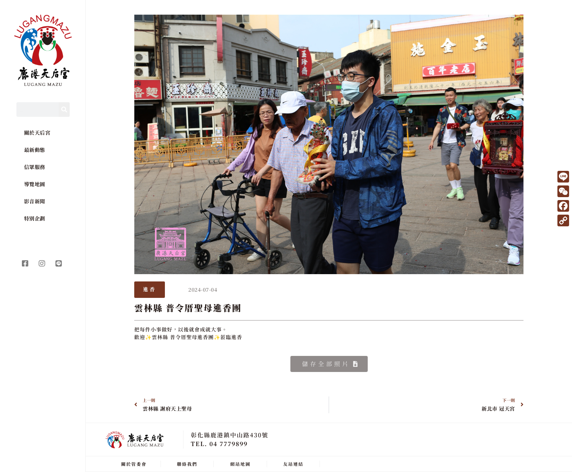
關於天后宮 (37, 132)
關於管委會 (134, 464)
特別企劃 (34, 218)
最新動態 (34, 149)
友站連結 (293, 464)
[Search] (64, 109)
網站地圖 (240, 464)
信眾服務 (34, 166)
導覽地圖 (34, 184)
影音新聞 (34, 201)
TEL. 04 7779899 (219, 444)
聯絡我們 (187, 464)
